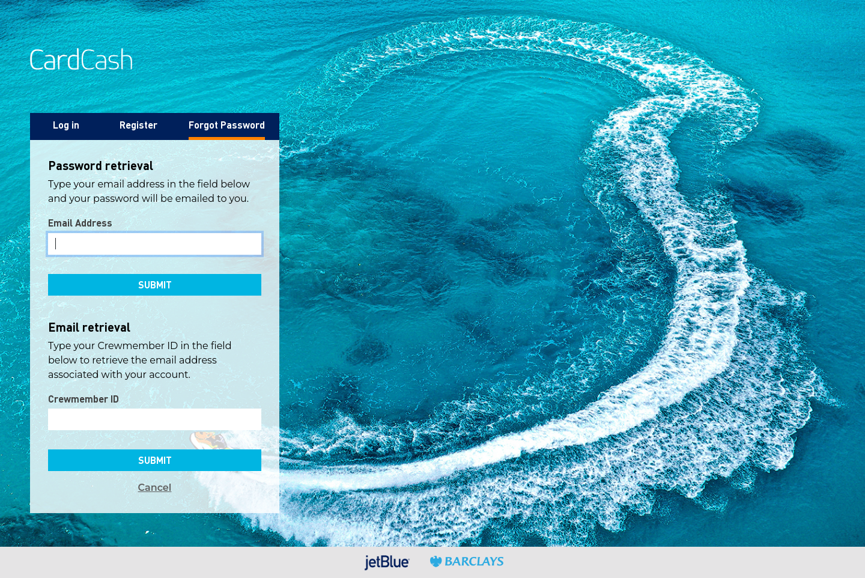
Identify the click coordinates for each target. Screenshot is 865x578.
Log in (66, 125)
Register (138, 125)
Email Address (80, 223)
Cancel (155, 487)
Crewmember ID (83, 399)
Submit (155, 284)
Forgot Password (227, 125)
